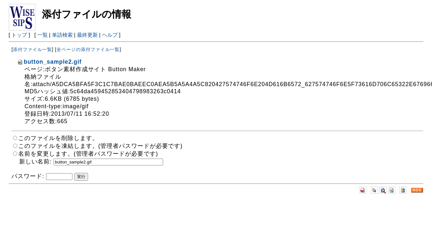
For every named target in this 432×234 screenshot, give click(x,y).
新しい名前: (35, 161)
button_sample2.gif (49, 61)
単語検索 (62, 35)
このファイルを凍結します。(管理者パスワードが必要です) (100, 146)
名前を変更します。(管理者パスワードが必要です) (88, 153)
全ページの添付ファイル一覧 (88, 49)
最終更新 (87, 35)
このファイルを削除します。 (58, 138)
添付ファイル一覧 (32, 49)
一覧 (42, 35)
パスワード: (27, 176)
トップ (19, 35)
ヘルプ (110, 35)
